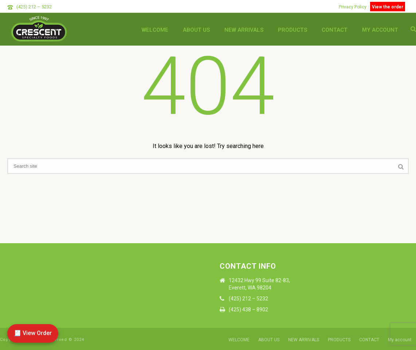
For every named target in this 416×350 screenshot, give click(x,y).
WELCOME (155, 30)
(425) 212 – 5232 (34, 6)
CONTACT (335, 30)
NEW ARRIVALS (243, 30)
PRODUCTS (292, 30)
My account (380, 30)
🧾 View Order (33, 333)
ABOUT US (196, 30)
